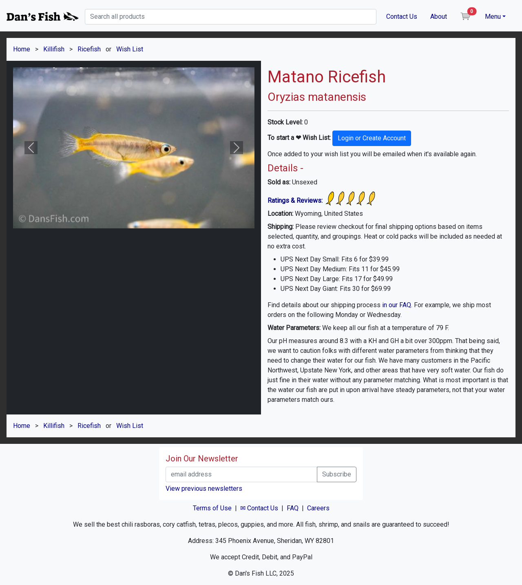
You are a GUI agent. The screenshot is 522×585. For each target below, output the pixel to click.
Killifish (53, 49)
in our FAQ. (397, 305)
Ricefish (89, 49)
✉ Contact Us (259, 508)
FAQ (293, 508)
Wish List (129, 49)
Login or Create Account (372, 138)
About (438, 16)
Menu (493, 16)
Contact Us (401, 16)
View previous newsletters (204, 488)
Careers (318, 508)
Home (21, 49)
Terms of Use (212, 508)
